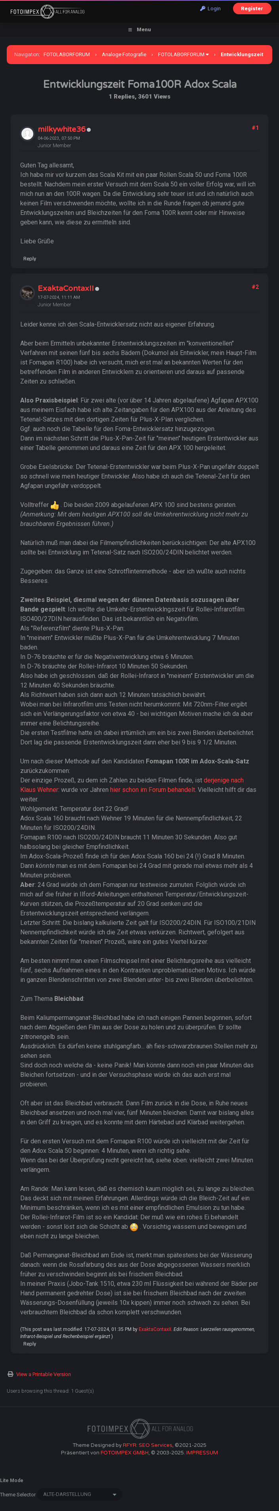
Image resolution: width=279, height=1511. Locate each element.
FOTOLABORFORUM (67, 54)
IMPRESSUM (202, 1453)
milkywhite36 (62, 129)
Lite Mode (11, 1480)
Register (252, 8)
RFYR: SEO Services (147, 1445)
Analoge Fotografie (124, 54)
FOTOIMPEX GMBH (125, 1453)
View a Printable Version (43, 1374)
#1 (255, 128)
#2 (255, 287)
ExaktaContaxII (66, 288)
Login (210, 8)
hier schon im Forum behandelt (152, 789)
